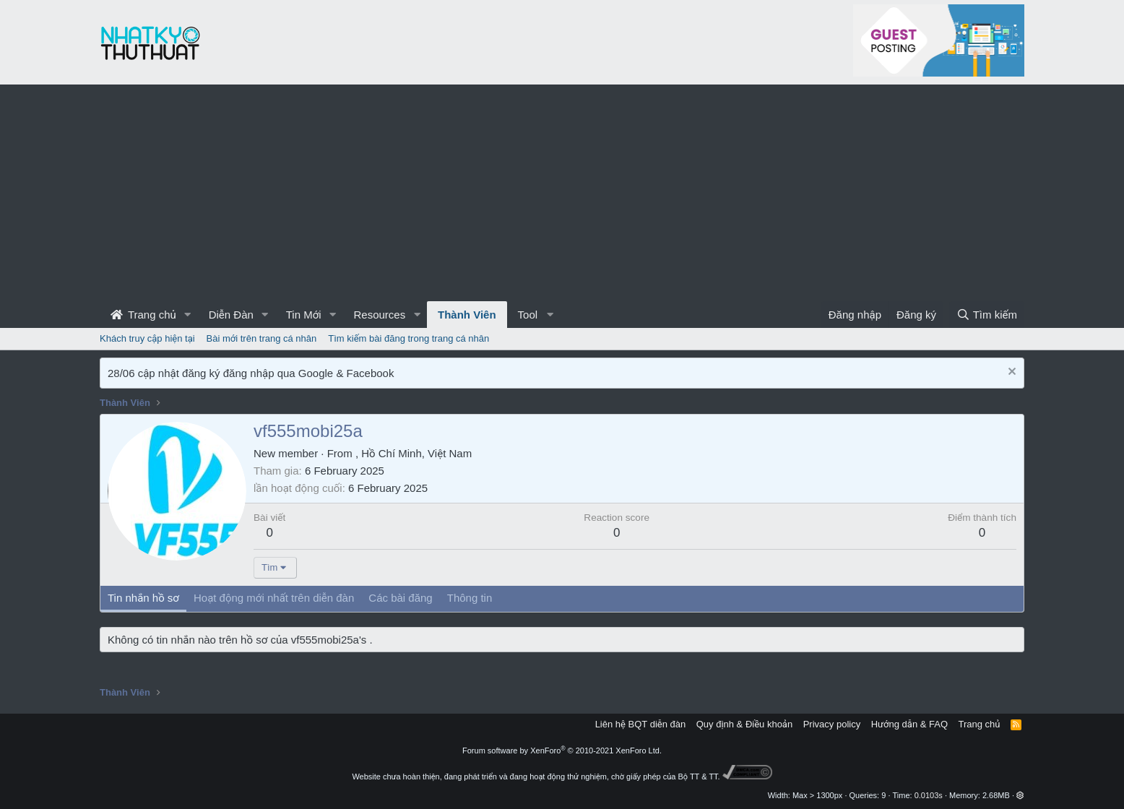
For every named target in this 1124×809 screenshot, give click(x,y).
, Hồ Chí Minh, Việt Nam (413, 453)
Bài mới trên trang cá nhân (262, 338)
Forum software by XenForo (562, 750)
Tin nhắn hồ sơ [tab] (143, 598)
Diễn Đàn (231, 314)
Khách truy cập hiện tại (147, 338)
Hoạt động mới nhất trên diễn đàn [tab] (274, 598)
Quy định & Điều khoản (744, 724)
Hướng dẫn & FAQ (909, 724)
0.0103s (929, 795)
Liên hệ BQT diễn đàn (640, 724)
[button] (188, 314)
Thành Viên (467, 314)
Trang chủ (143, 314)
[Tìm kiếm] (986, 314)
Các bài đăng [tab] (400, 598)
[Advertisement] (562, 193)
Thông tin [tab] (470, 598)
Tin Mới (303, 314)
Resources (379, 314)
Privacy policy (831, 724)
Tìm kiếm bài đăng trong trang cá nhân (408, 338)
